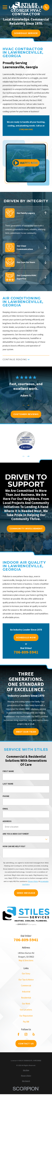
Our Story (26, 973)
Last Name (8, 784)
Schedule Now (26, 637)
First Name (8, 771)
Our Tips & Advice (26, 979)
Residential (26, 997)
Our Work (26, 1003)
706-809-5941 (26, 652)
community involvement (26, 528)
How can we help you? (14, 846)
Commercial (26, 985)
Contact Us (26, 1043)
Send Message (26, 893)
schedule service (26, 33)
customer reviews (26, 414)
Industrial (26, 991)
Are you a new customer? (16, 834)
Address (7, 821)
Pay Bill (26, 1021)
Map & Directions (26, 960)
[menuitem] (26, 1070)
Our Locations (26, 1009)
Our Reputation (26, 1015)
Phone (6, 796)
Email (5, 808)
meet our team (26, 731)
